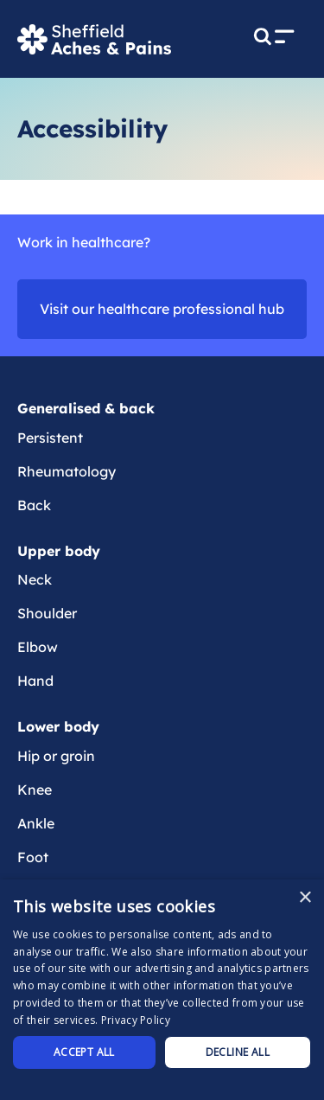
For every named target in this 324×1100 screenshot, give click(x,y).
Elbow (37, 647)
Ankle (35, 823)
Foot (32, 857)
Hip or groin (56, 755)
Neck (34, 579)
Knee (34, 789)
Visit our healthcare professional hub (162, 308)
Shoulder (47, 613)
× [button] (304, 898)
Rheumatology (66, 471)
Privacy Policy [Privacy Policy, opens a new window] (135, 1020)
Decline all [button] (238, 1052)
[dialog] (162, 989)
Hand (35, 680)
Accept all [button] (84, 1052)
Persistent (50, 437)
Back (34, 505)
